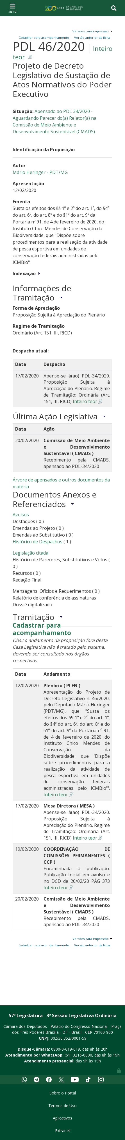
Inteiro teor (85, 401)
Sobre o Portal (62, 1093)
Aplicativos (62, 1118)
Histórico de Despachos (37, 542)
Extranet (62, 1130)
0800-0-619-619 (65, 1049)
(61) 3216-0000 (78, 1055)
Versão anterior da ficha (92, 37)
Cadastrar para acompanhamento (42, 629)
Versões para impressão (90, 31)
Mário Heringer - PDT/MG (40, 172)
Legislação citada (30, 553)
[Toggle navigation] (12, 8)
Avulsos (21, 515)
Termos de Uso (62, 1105)
